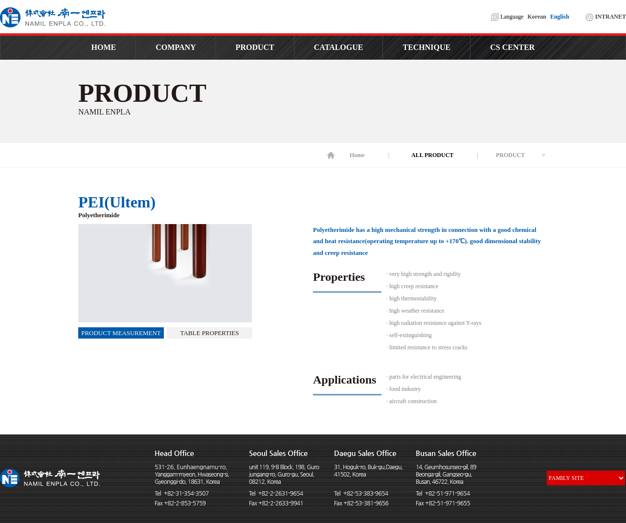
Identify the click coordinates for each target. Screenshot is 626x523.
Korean (536, 16)
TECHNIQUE (426, 47)
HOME (103, 47)
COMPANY (176, 47)
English (559, 16)
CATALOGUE (338, 47)
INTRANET (605, 17)
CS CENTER (512, 47)
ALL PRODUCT (432, 155)
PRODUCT (255, 47)
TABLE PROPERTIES (209, 333)
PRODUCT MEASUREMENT (121, 333)
